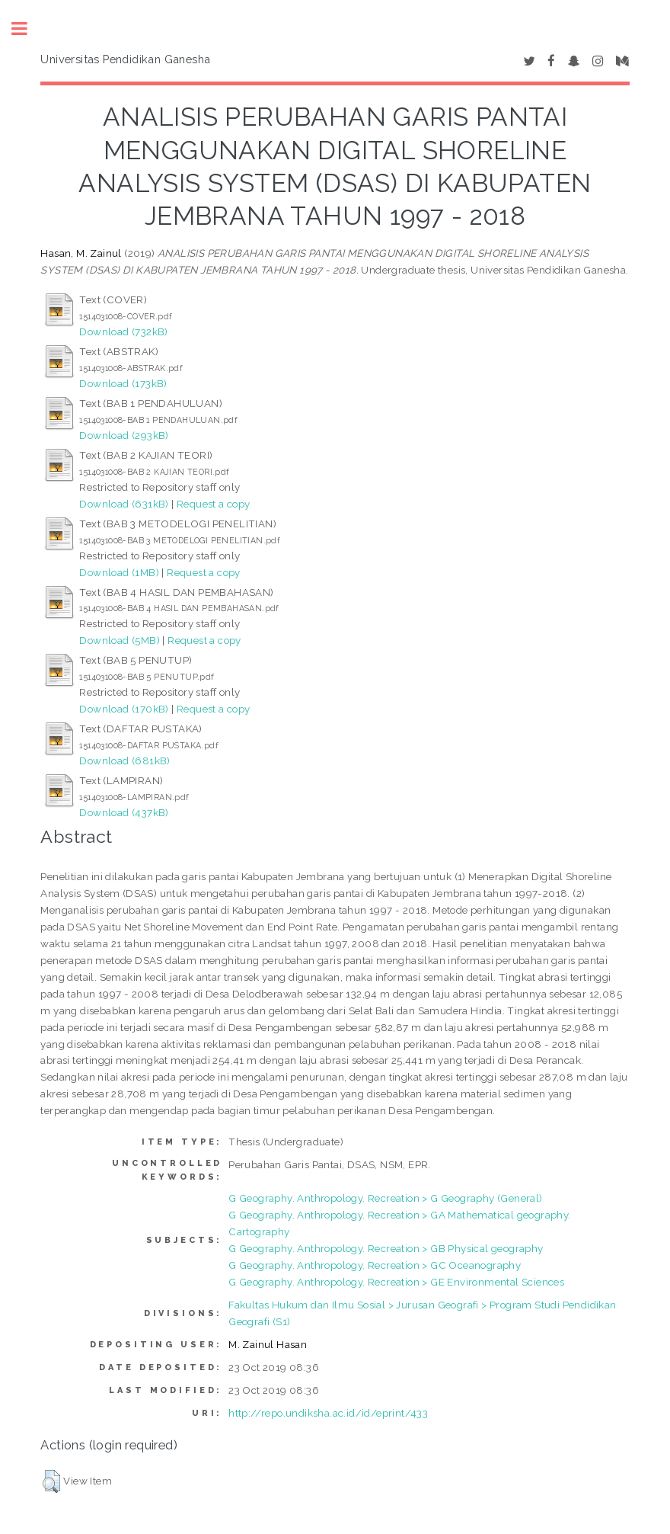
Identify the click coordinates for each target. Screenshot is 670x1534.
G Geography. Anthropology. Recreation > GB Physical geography (385, 1248)
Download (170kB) (123, 709)
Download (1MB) (119, 572)
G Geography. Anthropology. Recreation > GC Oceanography (374, 1265)
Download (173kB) (123, 383)
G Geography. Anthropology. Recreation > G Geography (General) (385, 1198)
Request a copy (213, 504)
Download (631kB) (123, 504)
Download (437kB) (123, 812)
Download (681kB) (124, 760)
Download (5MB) (119, 640)
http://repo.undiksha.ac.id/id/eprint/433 (328, 1413)
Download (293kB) (123, 435)
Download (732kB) (123, 331)
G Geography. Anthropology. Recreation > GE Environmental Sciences (396, 1282)
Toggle (27, 28)
